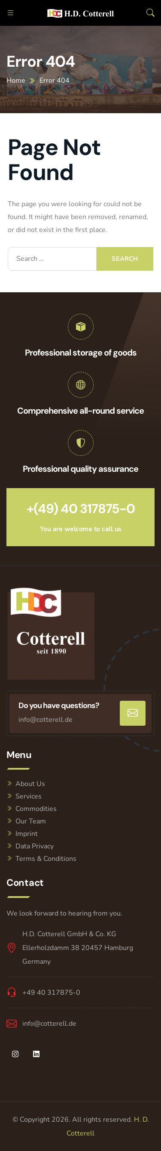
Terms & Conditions (45, 858)
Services (28, 796)
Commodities (36, 809)
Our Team (30, 821)
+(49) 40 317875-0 (81, 508)
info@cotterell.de (45, 719)
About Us (30, 784)
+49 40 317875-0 (51, 992)
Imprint (26, 833)
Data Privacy (34, 846)
